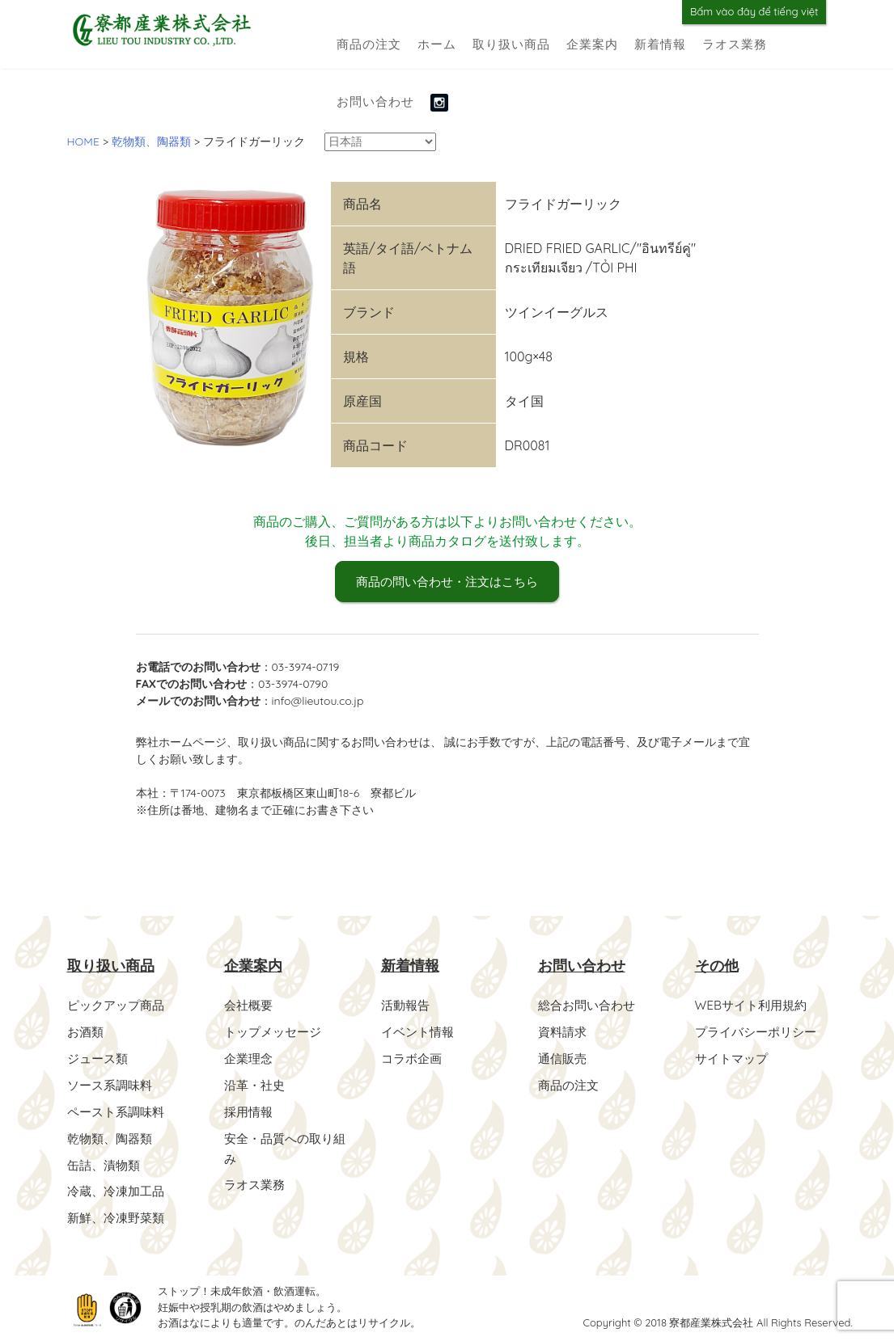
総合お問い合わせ (590, 1005)
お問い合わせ (375, 101)
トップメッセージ (276, 1031)
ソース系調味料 (112, 1083)
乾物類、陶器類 (112, 1135)
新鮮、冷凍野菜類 (119, 1212)
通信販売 (564, 1057)
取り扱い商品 (511, 44)
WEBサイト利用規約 (754, 1005)
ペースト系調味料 (119, 1109)
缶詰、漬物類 (106, 1161)
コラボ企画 (413, 1057)
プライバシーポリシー (759, 1031)
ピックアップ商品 (119, 1005)
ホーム (436, 44)
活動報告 (407, 1005)
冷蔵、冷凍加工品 (119, 1187)
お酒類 (86, 1031)
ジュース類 (99, 1057)
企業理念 (250, 1057)
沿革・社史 (256, 1083)
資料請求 (564, 1031)
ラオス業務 (734, 44)
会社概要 (250, 1005)
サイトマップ (734, 1057)
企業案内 (592, 44)
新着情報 (660, 44)
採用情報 (250, 1109)
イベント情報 (420, 1031)
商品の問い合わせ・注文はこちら (447, 582)
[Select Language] (380, 142)
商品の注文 (369, 44)
